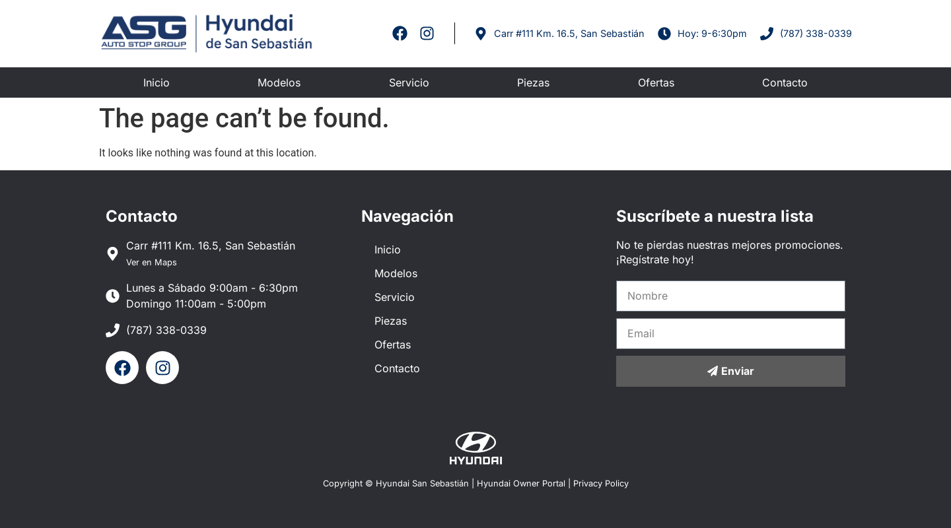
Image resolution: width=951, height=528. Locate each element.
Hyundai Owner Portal (521, 483)
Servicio (409, 82)
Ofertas (656, 82)
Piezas (533, 82)
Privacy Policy (601, 483)
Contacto (785, 82)
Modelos (279, 82)
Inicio (156, 82)
